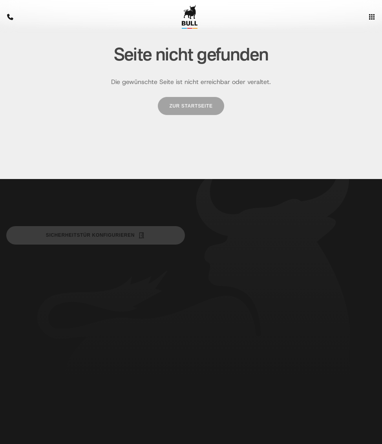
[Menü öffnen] (368, 17)
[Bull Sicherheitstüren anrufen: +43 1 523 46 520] (14, 17)
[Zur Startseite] (190, 17)
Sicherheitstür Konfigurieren (95, 235)
